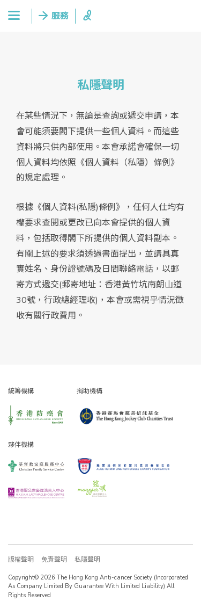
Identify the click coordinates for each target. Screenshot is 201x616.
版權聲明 (21, 559)
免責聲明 (54, 559)
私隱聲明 (87, 559)
